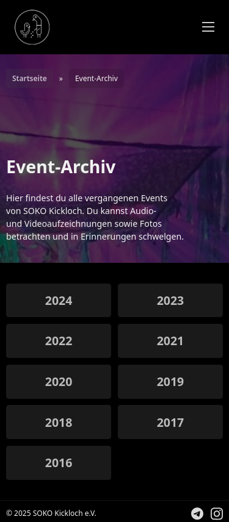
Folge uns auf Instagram (223, 515)
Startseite (29, 78)
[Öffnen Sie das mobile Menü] (208, 27)
